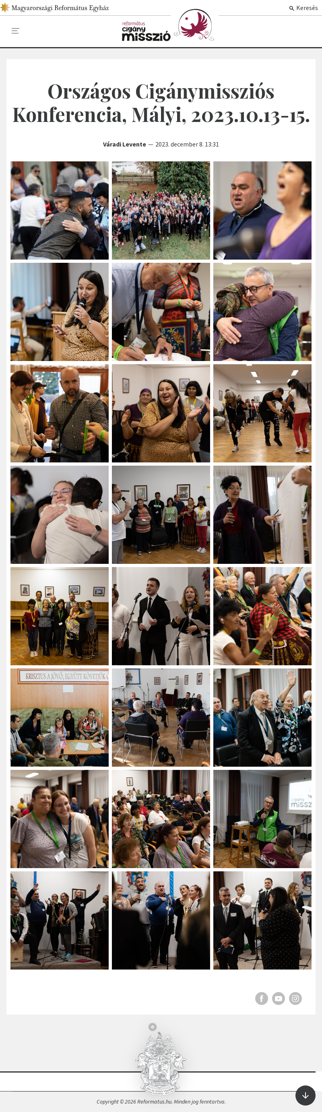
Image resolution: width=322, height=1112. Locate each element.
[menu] (16, 31)
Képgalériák (170, 25)
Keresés (303, 8)
